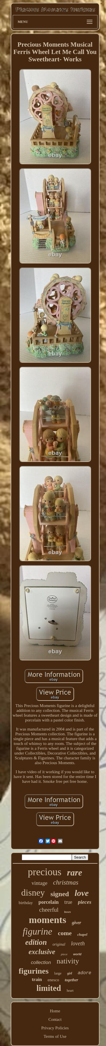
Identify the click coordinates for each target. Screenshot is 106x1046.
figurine (37, 931)
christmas (65, 882)
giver (76, 922)
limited (48, 988)
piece (64, 954)
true (68, 902)
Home (55, 1011)
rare (74, 873)
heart (70, 991)
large (58, 973)
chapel (82, 934)
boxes (67, 911)
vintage (39, 883)
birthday (26, 902)
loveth (78, 943)
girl (69, 973)
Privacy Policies (55, 1028)
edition (36, 942)
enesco (53, 980)
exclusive (42, 952)
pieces (84, 902)
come (65, 933)
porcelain (48, 902)
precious (45, 872)
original (59, 944)
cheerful (49, 909)
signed (60, 894)
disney (33, 892)
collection (41, 962)
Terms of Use (55, 1036)
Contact (55, 1019)
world (77, 954)
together (71, 980)
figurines (34, 971)
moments (47, 920)
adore (84, 973)
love (82, 893)
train (37, 979)
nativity (68, 961)
